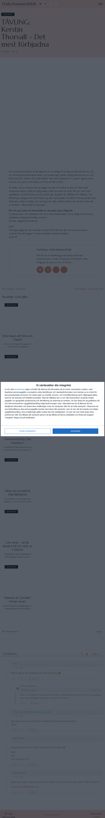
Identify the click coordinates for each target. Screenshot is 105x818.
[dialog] (52, 409)
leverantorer (20, 389)
